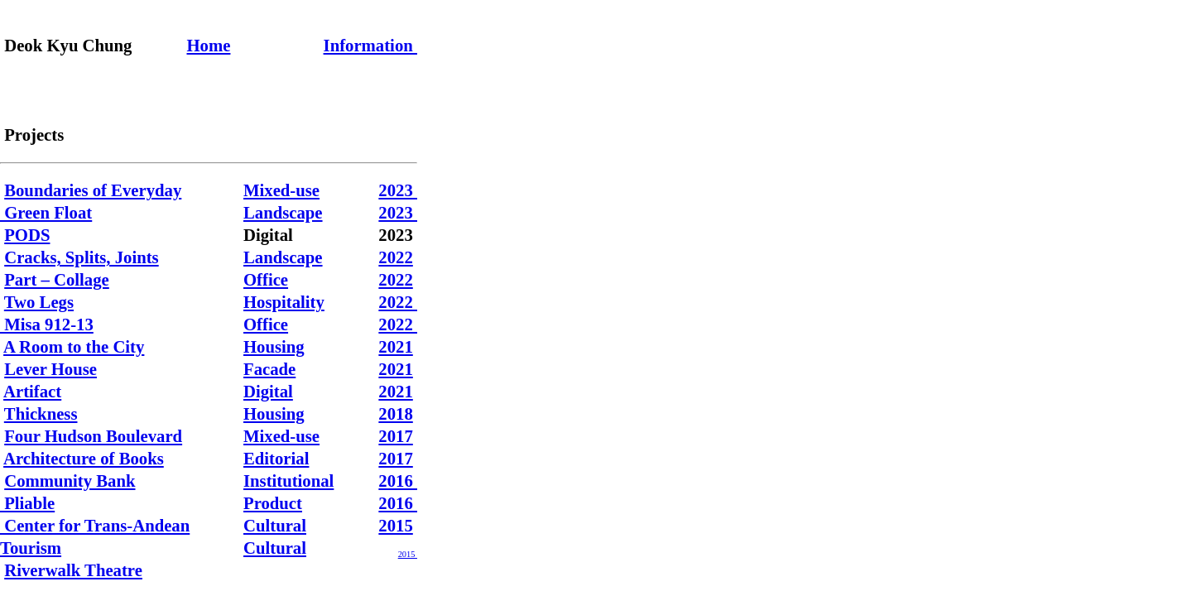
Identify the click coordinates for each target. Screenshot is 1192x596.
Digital (268, 391)
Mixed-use (281, 190)
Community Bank (69, 481)
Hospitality (283, 302)
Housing (274, 347)
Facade (269, 369)
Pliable (27, 503)
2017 (395, 436)
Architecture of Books (83, 458)
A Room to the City (73, 347)
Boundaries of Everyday (92, 190)
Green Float (46, 213)
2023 (397, 190)
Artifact (32, 391)
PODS (27, 235)
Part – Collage (56, 280)
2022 (395, 257)
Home (209, 45)
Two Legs (39, 302)
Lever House (50, 369)
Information (370, 45)
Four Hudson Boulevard (93, 436)
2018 (395, 414)
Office (265, 280)
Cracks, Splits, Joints (81, 257)
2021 (395, 347)
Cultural (274, 526)
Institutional (288, 481)
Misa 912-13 (47, 324)
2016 (397, 481)
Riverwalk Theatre (73, 570)
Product (272, 503)
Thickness (41, 414)
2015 (395, 526)
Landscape (283, 213)
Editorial (276, 458)
